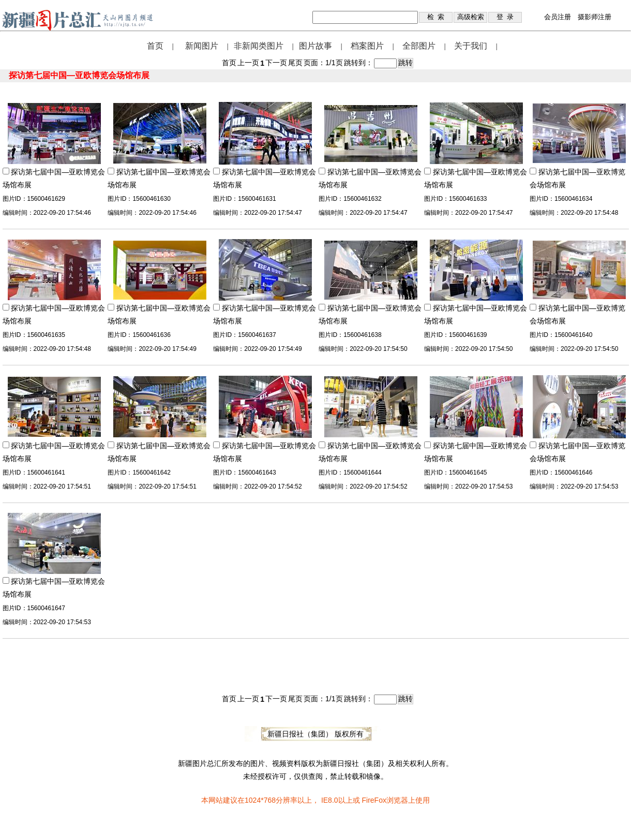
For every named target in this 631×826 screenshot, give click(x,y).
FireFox (374, 800)
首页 (155, 45)
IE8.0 (329, 800)
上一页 (248, 62)
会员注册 (557, 17)
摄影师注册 (594, 17)
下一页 (276, 62)
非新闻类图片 (258, 45)
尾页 (295, 62)
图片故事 (315, 45)
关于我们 (470, 45)
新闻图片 (201, 45)
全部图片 (418, 45)
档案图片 (367, 45)
